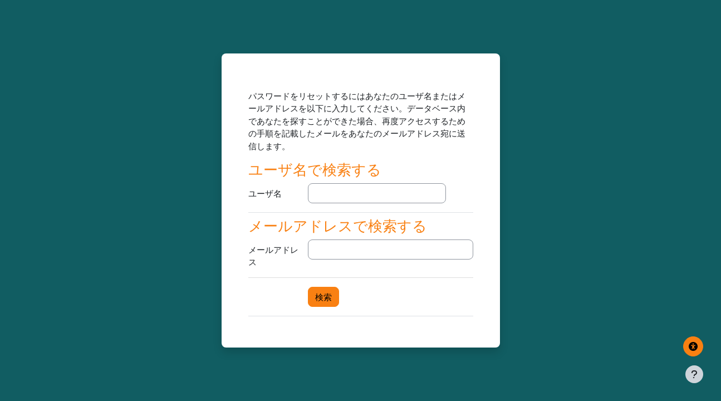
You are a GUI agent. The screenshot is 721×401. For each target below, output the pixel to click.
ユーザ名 (265, 193)
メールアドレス (273, 256)
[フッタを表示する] (694, 374)
